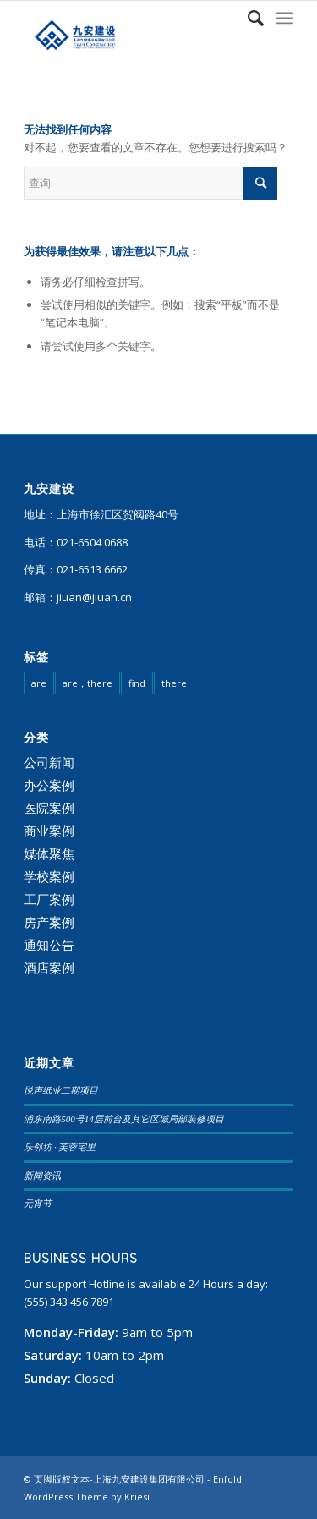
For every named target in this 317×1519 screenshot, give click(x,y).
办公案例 (49, 784)
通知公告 (49, 944)
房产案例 (49, 921)
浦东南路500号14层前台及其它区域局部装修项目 (124, 1119)
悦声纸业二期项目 (61, 1090)
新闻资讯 (42, 1176)
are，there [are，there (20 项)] (87, 683)
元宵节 (38, 1203)
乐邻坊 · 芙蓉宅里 (60, 1147)
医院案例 (49, 807)
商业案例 (49, 830)
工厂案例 (49, 899)
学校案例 (49, 876)
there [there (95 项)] (174, 683)
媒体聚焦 (49, 853)
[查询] (247, 18)
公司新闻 (49, 762)
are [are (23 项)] (38, 683)
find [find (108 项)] (136, 683)
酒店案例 (49, 967)
